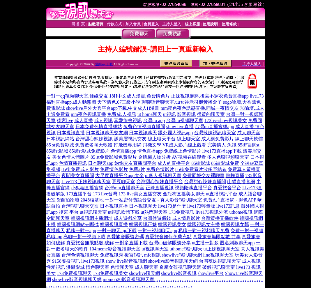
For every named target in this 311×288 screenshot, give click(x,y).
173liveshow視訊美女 (225, 120)
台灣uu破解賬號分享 (170, 242)
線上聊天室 (188, 138)
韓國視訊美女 (172, 224)
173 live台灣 (105, 193)
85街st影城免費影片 (89, 151)
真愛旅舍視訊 (128, 120)
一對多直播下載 (131, 242)
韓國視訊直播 (114, 224)
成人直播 (83, 120)
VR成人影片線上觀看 (184, 144)
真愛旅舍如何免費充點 (168, 236)
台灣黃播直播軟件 (219, 218)
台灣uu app (154, 120)
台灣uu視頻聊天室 (184, 120)
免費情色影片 (114, 169)
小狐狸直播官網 (87, 187)
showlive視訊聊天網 (182, 254)
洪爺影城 (75, 267)
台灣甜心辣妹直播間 (205, 181)
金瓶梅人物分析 (154, 157)
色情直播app (123, 151)
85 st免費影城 (60, 144)
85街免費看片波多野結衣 (201, 169)
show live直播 (180, 126)
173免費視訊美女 (110, 273)
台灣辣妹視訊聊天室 (215, 132)
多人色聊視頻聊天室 (228, 157)
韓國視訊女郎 (235, 224)
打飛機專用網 (128, 144)
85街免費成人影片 (80, 169)
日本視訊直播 (71, 132)
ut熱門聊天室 (154, 212)
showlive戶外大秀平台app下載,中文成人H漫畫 (112, 108)
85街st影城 (57, 151)
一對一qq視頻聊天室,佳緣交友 (77, 95)
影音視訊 (186, 114)
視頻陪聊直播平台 (193, 187)
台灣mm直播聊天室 (124, 187)
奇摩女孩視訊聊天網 (180, 267)
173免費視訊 (181, 212)
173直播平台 (79, 193)
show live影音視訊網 (126, 261)
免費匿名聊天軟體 (93, 144)
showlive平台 (211, 273)
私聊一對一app (81, 230)
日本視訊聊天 (143, 132)
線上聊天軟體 (249, 138)
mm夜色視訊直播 (88, 114)
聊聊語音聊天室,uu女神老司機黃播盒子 (182, 102)
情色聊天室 (97, 267)
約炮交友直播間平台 (135, 163)
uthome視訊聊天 (186, 248)
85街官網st (248, 144)
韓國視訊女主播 (203, 224)
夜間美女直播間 (77, 175)
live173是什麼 (172, 206)
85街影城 (200, 163)
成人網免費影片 (217, 138)
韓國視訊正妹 (143, 224)
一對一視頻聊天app (157, 230)
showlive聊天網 (144, 273)
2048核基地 (92, 199)
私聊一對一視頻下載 (84, 236)
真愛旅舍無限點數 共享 (217, 236)
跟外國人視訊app (175, 132)
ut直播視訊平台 (221, 193)
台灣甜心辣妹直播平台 (159, 181)
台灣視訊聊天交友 (80, 206)
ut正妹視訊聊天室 (222, 248)
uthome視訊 (240, 212)
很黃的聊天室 (211, 114)
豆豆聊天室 (123, 181)
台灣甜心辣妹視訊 (94, 138)
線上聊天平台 (162, 138)
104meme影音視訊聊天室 (114, 248)
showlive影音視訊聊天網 (173, 261)
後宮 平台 (69, 212)
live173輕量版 (201, 206)
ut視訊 (169, 114)
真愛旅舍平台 (227, 187)
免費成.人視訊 (121, 114)
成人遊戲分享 (128, 218)
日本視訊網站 (60, 138)
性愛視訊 (55, 267)
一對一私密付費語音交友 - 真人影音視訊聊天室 (153, 199)
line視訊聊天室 (218, 254)
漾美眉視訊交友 (130, 138)
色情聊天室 (122, 267)
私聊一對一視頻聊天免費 (203, 230)
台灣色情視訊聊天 (80, 254)
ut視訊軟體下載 (123, 212)
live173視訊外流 (211, 212)
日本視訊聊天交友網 (107, 132)
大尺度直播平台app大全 (119, 175)
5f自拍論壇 (68, 199)
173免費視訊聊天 (74, 273)
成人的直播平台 (174, 163)
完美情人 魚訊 (221, 144)
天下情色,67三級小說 (118, 102)
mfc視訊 (152, 254)
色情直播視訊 (73, 163)
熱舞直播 (235, 175)
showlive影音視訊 (179, 273)
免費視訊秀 (111, 254)
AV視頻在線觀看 (189, 157)
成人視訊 (103, 120)
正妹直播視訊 (160, 187)
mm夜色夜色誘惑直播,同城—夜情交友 (199, 108)
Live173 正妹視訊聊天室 (86, 181)
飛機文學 (152, 144)
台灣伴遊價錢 (157, 218)
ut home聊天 (149, 114)
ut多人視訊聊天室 (163, 175)
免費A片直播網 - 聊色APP (229, 199)
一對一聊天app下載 (117, 230)
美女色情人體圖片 (70, 157)
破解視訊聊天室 (218, 267)
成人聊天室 (248, 132)
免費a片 (137, 169)
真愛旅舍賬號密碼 (125, 236)
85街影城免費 (225, 163)
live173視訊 (93, 261)
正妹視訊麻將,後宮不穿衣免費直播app (210, 95)
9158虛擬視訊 (66, 261)
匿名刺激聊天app (237, 242)
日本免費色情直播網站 (98, 126)
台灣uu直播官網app (214, 126)
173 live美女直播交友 (140, 193)
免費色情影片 (160, 169)
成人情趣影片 (186, 218)
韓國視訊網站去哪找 (78, 224)
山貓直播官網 (241, 181)
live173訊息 (228, 206)
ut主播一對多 (205, 242)
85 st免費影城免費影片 (114, 157)
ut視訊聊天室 (93, 212)
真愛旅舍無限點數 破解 (90, 242)
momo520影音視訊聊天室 (128, 279)
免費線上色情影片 (182, 151)
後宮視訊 (133, 254)
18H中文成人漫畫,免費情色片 (139, 95)
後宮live (65, 120)
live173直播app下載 (222, 151)
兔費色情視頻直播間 (144, 126)
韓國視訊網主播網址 (92, 218)
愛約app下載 (104, 64)
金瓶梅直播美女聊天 (184, 193)
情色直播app (149, 151)
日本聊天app (100, 163)
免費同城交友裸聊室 (204, 175)
